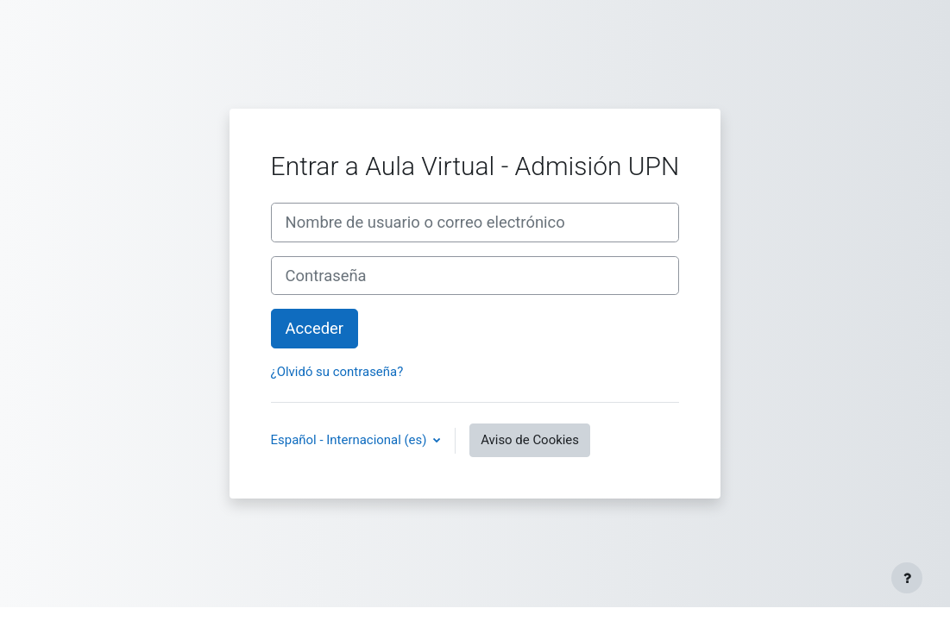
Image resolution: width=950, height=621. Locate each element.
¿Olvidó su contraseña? (337, 372)
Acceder (314, 328)
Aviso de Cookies (530, 440)
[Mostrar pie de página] (906, 577)
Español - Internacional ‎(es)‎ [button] (351, 440)
